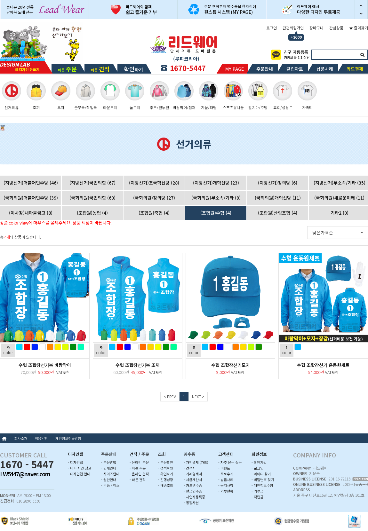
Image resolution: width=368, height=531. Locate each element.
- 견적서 (190, 468)
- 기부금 (257, 491)
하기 (133, 69)
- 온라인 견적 (139, 473)
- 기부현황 (225, 491)
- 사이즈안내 (110, 473)
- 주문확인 (165, 462)
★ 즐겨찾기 (358, 27)
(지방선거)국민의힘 (92, 182)
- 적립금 (257, 496)
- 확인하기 (165, 473)
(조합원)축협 (154, 213)
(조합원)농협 (92, 213)
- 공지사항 (225, 485)
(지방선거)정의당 (277, 182)
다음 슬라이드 (361, 14)
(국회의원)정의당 (154, 197)
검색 (362, 54)
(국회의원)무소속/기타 (216, 197)
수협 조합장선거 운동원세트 (323, 365)
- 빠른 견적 (138, 479)
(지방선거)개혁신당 (216, 182)
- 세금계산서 (193, 479)
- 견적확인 (165, 468)
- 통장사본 (191, 502)
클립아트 (294, 69)
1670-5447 (188, 68)
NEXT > (198, 396)
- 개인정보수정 (262, 485)
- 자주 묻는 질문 (230, 462)
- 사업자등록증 (194, 496)
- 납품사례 (225, 479)
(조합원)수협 (215, 213)
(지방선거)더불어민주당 (31, 182)
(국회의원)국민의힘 (92, 197)
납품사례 (324, 69)
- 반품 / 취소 (110, 485)
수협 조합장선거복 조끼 (138, 365)
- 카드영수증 (193, 485)
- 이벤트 (224, 468)
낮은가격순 (322, 232)
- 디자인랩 (75, 462)
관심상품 (336, 27)
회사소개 (20, 438)
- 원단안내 (108, 479)
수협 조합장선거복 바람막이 (45, 365)
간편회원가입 (293, 27)
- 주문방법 (108, 462)
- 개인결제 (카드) (196, 462)
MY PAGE (234, 69)
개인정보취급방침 (68, 438)
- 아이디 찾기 (261, 473)
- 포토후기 (225, 473)
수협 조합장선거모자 (230, 365)
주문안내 (264, 69)
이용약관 (41, 438)
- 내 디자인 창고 (79, 468)
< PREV (170, 396)
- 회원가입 (259, 462)
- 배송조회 (165, 485)
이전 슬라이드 (361, 5)
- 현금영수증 (193, 491)
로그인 (271, 27)
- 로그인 (257, 468)
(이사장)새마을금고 (30, 213)
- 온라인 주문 (139, 462)
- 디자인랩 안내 (79, 473)
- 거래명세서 (193, 473)
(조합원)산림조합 (277, 213)
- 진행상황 (165, 479)
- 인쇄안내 (108, 468)
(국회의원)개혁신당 (278, 197)
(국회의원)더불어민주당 (31, 197)
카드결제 (355, 69)
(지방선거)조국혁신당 (154, 182)
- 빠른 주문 (138, 468)
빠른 (67, 69)
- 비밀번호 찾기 (263, 479)
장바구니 (316, 27)
